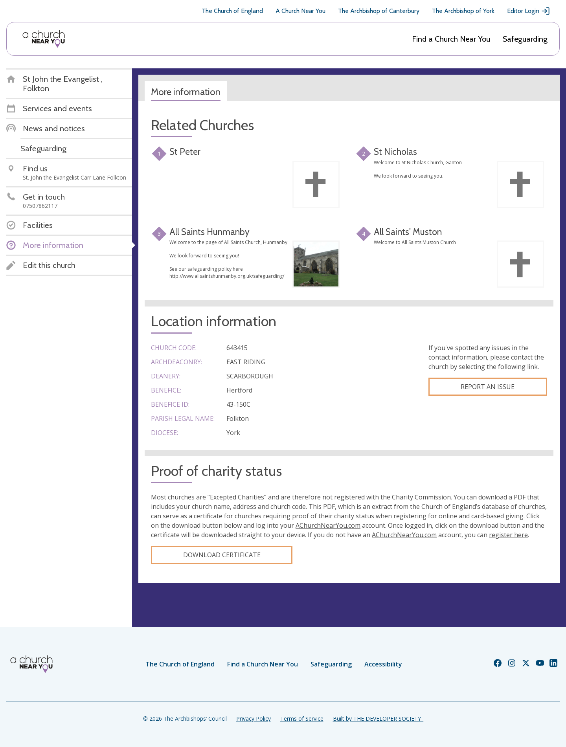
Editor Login (528, 11)
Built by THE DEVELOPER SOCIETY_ (378, 718)
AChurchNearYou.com (328, 525)
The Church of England (232, 11)
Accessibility (383, 664)
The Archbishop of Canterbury (378, 11)
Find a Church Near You (451, 39)
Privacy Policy (253, 718)
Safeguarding (525, 39)
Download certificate (222, 555)
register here (508, 534)
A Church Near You (300, 11)
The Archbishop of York (463, 11)
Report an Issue (488, 386)
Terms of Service (301, 718)
